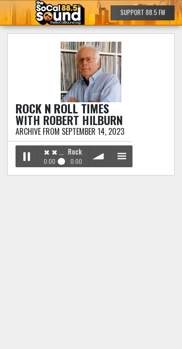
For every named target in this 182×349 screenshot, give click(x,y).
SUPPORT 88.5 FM (142, 12)
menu (121, 156)
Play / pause (26, 156)
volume (99, 156)
